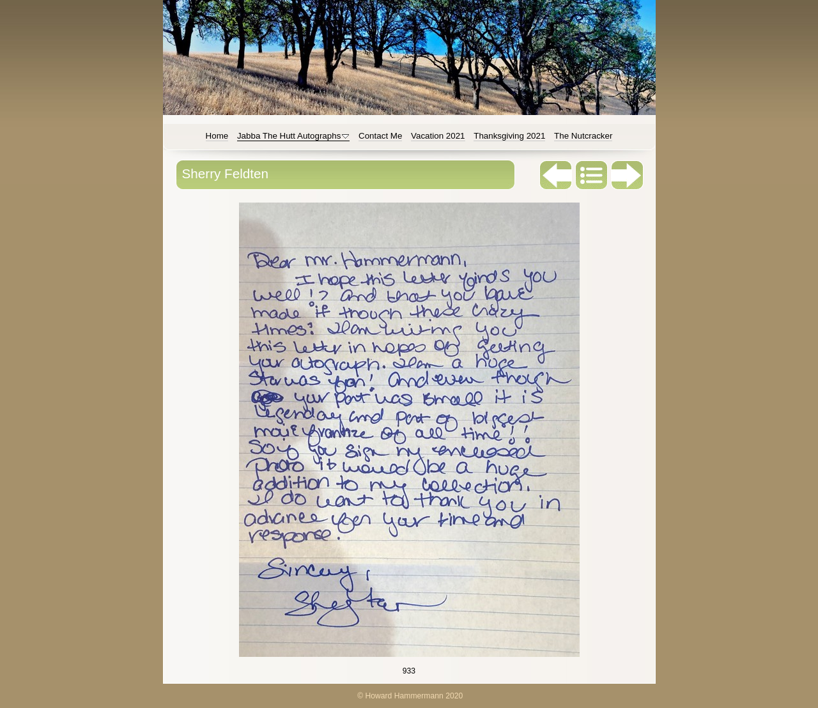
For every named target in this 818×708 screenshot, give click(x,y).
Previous (556, 175)
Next (627, 175)
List (592, 175)
